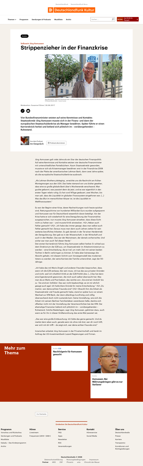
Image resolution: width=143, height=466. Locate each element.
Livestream (34, 432)
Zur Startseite (41, 414)
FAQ (59, 432)
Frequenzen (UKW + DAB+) (40, 436)
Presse (118, 436)
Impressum (94, 459)
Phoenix (70, 462)
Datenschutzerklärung (53, 459)
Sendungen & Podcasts (41, 19)
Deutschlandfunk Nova (79, 4)
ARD (54, 462)
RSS (59, 443)
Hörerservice (92, 432)
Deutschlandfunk (62, 4)
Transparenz (120, 443)
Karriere (118, 439)
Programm (24, 19)
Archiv (68, 19)
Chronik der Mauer (92, 462)
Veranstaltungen (65, 446)
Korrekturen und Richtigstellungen (122, 447)
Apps (60, 436)
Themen (11, 19)
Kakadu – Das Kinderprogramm (13, 443)
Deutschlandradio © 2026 (71, 457)
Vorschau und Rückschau (11, 432)
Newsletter (62, 439)
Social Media (92, 436)
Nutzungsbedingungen (75, 459)
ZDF (61, 462)
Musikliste (58, 19)
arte (78, 462)
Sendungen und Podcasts (11, 436)
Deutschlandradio (122, 432)
